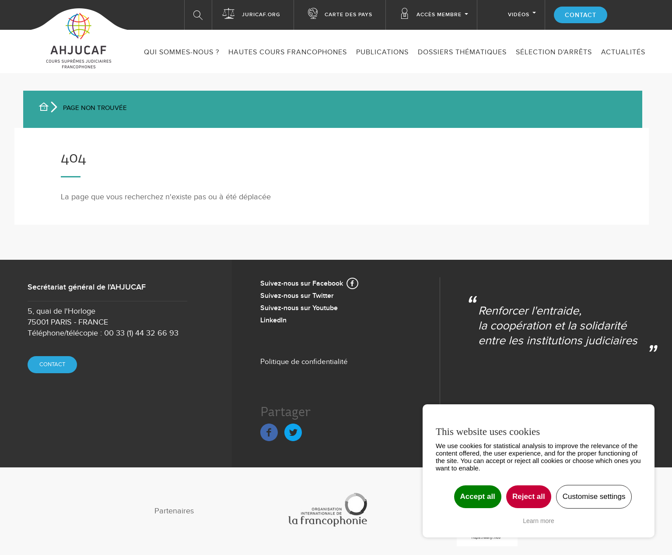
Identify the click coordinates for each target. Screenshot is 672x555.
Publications (382, 52)
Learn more (538, 520)
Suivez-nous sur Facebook (301, 283)
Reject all (528, 496)
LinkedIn (273, 320)
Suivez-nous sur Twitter (297, 296)
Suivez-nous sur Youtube (299, 308)
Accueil (47, 108)
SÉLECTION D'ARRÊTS (554, 52)
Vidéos (518, 14)
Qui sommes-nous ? (181, 52)
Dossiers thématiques (462, 52)
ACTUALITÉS (623, 52)
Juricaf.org (261, 14)
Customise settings (594, 496)
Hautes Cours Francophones (287, 52)
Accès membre (439, 14)
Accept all (477, 496)
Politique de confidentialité (304, 361)
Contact (580, 15)
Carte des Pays (348, 14)
